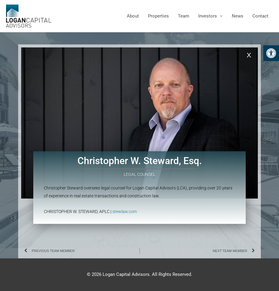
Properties (158, 16)
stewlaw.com (124, 204)
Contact (260, 16)
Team (183, 16)
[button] (271, 53)
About (133, 16)
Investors (207, 16)
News (237, 16)
